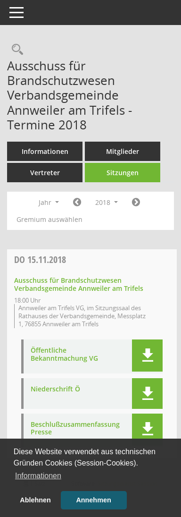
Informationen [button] (38, 476)
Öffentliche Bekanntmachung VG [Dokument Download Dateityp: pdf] (64, 355)
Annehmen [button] (93, 500)
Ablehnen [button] (35, 500)
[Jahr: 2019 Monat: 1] (136, 202)
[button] (147, 355)
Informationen (45, 151)
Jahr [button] (49, 202)
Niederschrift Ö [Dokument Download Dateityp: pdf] (55, 389)
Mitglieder (122, 151)
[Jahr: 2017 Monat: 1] (77, 202)
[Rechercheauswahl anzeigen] (15, 50)
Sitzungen (123, 172)
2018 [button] (106, 202)
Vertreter (45, 172)
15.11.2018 (40, 259)
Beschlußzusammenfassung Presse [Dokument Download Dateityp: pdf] (75, 429)
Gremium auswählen (49, 219)
